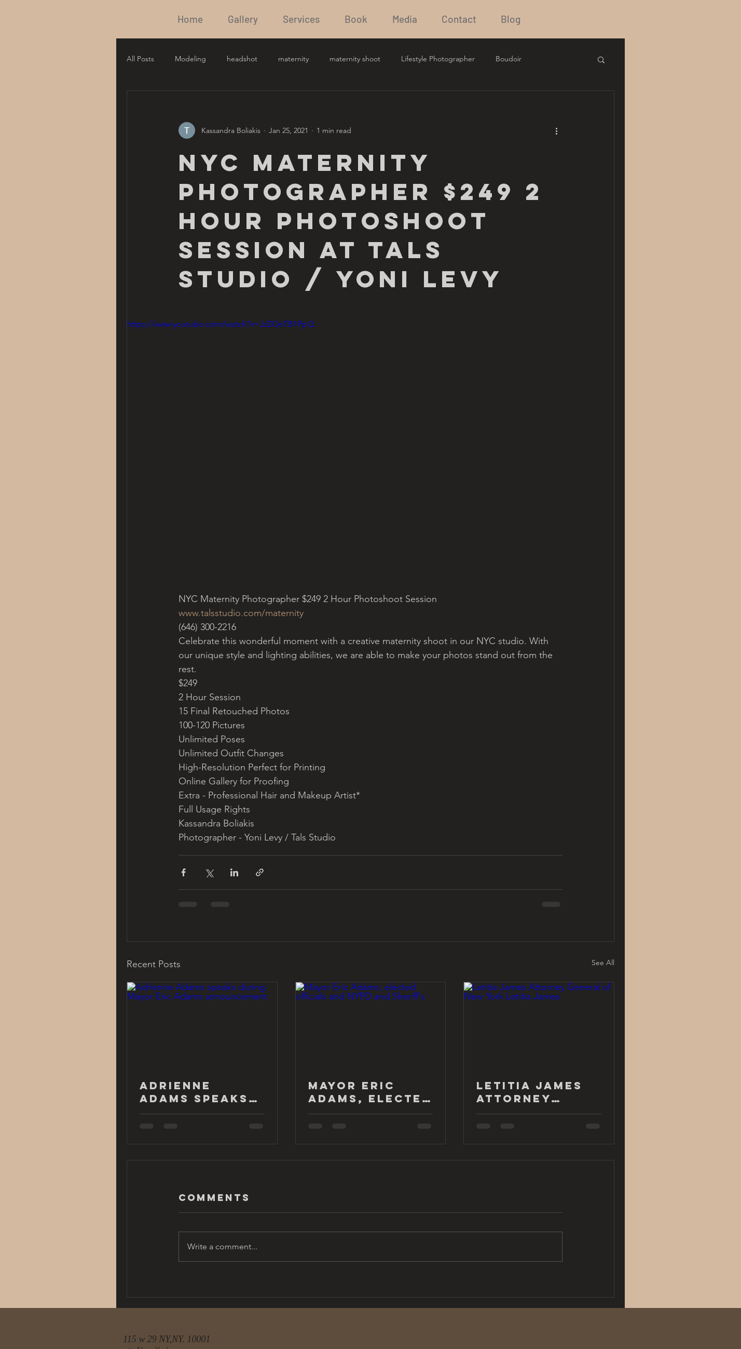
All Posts (140, 58)
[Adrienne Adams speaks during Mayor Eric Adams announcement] (202, 1024)
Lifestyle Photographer (438, 58)
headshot (242, 58)
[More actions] (556, 130)
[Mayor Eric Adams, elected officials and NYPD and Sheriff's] (371, 1024)
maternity (293, 58)
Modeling (190, 58)
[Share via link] (260, 872)
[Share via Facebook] (183, 872)
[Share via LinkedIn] (234, 872)
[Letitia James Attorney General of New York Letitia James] (539, 1024)
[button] (601, 59)
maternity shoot (355, 58)
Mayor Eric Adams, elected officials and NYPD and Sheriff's (370, 1092)
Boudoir (509, 58)
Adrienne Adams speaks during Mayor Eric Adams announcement (198, 1092)
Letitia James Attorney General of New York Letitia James (529, 1092)
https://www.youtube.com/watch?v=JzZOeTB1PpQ (220, 324)
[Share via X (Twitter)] (209, 872)
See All (603, 962)
